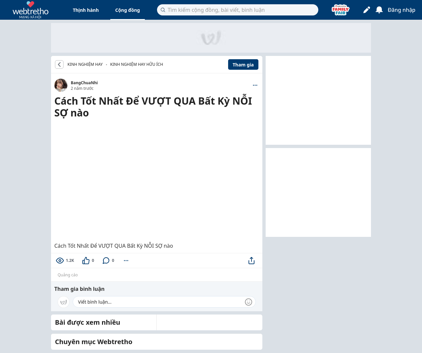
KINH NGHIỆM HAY (85, 64)
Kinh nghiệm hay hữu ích (136, 64)
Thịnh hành (86, 10)
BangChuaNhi (84, 83)
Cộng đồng (127, 10)
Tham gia (243, 65)
